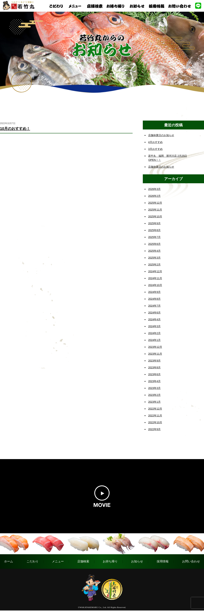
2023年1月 (154, 401)
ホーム (8, 561)
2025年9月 (154, 223)
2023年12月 (155, 346)
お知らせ (137, 561)
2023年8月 (154, 367)
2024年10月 (155, 285)
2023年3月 (154, 388)
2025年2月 (154, 264)
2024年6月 (154, 312)
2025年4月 (154, 250)
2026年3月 (154, 189)
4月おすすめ (155, 142)
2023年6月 (154, 374)
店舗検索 (83, 561)
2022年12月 (155, 408)
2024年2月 (154, 333)
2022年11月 (155, 415)
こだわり (32, 561)
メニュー (58, 561)
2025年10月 (155, 216)
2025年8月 (154, 230)
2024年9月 (154, 291)
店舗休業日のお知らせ (161, 135)
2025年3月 (154, 257)
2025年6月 (154, 243)
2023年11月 (155, 353)
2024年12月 (155, 271)
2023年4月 (154, 381)
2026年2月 (154, 195)
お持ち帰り (110, 561)
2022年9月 (154, 429)
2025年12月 (155, 202)
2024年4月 (154, 319)
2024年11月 (155, 278)
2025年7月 (154, 237)
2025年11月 (155, 209)
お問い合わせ (191, 561)
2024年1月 (154, 340)
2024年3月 (154, 326)
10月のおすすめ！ (15, 129)
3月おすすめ (155, 148)
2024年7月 (154, 305)
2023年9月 (154, 360)
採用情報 (163, 561)
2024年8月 (154, 298)
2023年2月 (154, 394)
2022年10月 (155, 422)
